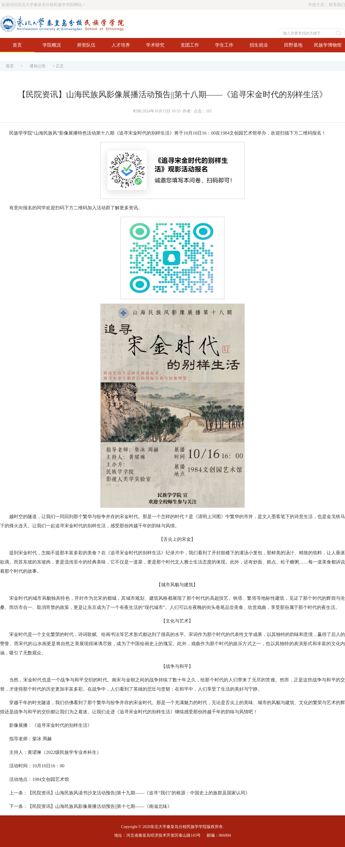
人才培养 (121, 45)
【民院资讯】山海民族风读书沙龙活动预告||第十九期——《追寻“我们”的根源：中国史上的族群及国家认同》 (139, 792)
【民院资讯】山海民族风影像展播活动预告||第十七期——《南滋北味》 (100, 806)
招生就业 (259, 45)
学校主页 (316, 5)
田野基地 (293, 45)
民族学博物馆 (328, 45)
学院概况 (52, 45)
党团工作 (190, 45)
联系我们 (337, 5)
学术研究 (155, 45)
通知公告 (38, 66)
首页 (17, 45)
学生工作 (224, 45)
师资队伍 (86, 45)
